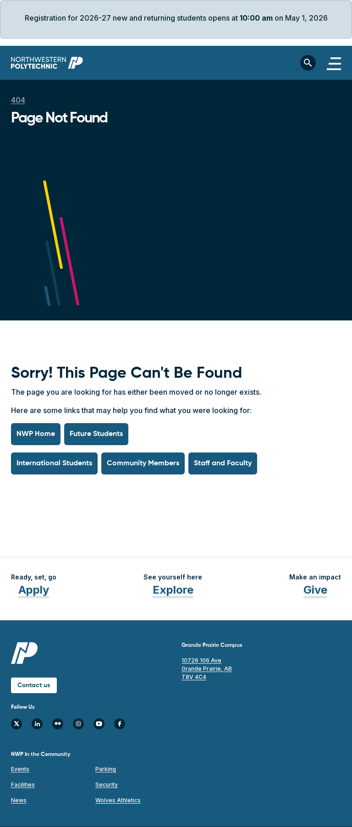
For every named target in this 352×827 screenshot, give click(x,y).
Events (20, 769)
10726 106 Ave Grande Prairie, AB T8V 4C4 (207, 668)
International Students (54, 463)
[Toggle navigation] (334, 62)
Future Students (96, 434)
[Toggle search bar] (308, 63)
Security (106, 784)
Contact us (33, 685)
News (19, 800)
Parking (105, 769)
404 (18, 100)
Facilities (23, 784)
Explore (173, 589)
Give (315, 589)
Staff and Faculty (223, 463)
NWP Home (35, 434)
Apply (33, 589)
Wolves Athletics (118, 800)
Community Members (143, 463)
